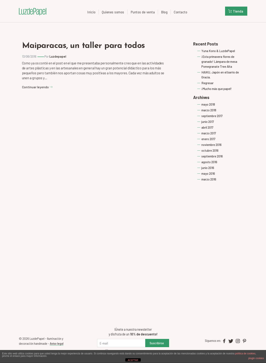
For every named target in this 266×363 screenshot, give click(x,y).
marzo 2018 (208, 110)
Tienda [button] (235, 11)
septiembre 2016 (212, 156)
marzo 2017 (208, 133)
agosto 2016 (209, 162)
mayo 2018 (208, 104)
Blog (164, 12)
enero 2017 (208, 139)
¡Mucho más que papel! (216, 89)
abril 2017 (207, 127)
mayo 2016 (208, 173)
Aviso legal (56, 343)
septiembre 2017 (212, 116)
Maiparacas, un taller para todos (83, 46)
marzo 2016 (208, 179)
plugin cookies (256, 358)
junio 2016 (207, 168)
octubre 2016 (209, 150)
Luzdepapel (57, 56)
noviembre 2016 (211, 145)
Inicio (91, 12)
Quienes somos (113, 12)
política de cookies (245, 353)
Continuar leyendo (37, 87)
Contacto (180, 12)
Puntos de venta (143, 12)
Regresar (207, 83)
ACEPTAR (133, 360)
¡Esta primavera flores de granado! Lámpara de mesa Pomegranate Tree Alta (219, 61)
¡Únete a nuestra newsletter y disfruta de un (133, 331)
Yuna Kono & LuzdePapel (218, 51)
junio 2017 (207, 121)
